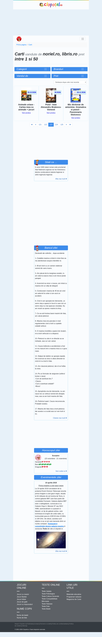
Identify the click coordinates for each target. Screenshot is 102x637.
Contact (36, 624)
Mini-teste (45, 601)
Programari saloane (74, 597)
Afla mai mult (61, 179)
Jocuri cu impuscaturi (25, 604)
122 (45, 124)
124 (56, 124)
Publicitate (30, 624)
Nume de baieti (22, 615)
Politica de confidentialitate (60, 624)
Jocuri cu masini (23, 594)
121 (40, 124)
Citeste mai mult (60, 418)
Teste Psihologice (48, 594)
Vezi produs (26, 113)
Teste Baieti (46, 609)
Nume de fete (22, 618)
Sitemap (24, 626)
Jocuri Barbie (22, 597)
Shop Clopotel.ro (18, 38)
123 (51, 124)
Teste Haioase (47, 604)
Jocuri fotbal (21, 599)
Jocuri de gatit (22, 602)
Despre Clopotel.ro (20, 624)
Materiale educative (74, 594)
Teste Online (51, 584)
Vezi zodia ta (61, 471)
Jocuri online (21, 586)
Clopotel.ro (51, 5)
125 (61, 124)
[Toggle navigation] (83, 39)
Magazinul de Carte (74, 599)
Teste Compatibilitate (49, 599)
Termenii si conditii (45, 624)
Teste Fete (46, 606)
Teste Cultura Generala (50, 596)
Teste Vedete (47, 591)
